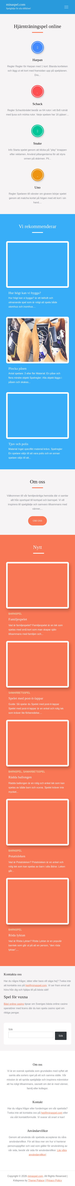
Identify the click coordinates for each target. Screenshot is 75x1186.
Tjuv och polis (18, 444)
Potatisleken (16, 856)
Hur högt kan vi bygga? (24, 293)
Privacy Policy (54, 1180)
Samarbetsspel (19, 692)
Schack (37, 104)
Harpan (37, 60)
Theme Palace (36, 1180)
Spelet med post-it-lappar (25, 698)
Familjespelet (17, 619)
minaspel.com (15, 4)
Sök (10, 1029)
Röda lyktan (16, 935)
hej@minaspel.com (36, 985)
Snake (37, 143)
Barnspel (15, 613)
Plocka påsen (17, 368)
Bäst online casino (14, 1004)
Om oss (37, 481)
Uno (37, 187)
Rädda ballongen (20, 777)
